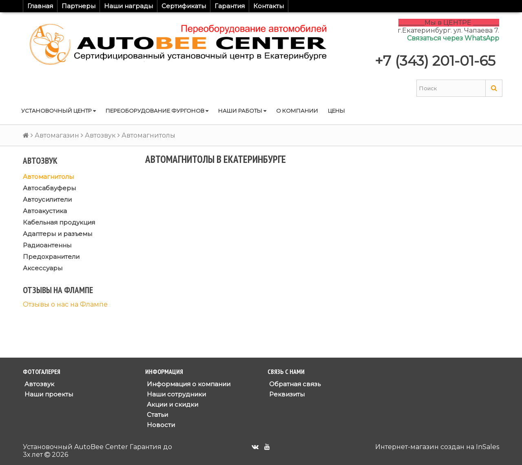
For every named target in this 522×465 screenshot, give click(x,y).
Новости (160, 425)
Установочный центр (58, 110)
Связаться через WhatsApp (453, 38)
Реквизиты (286, 394)
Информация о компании (187, 384)
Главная (40, 6)
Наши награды (128, 6)
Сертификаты (183, 6)
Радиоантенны (47, 245)
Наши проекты (48, 394)
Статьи (156, 414)
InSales (487, 447)
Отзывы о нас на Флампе (65, 304)
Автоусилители (47, 199)
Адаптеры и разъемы (57, 234)
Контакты (268, 6)
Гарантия (230, 6)
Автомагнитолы (48, 176)
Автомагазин (57, 135)
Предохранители (51, 256)
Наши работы (242, 110)
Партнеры (78, 6)
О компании (297, 110)
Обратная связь (294, 384)
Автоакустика (45, 211)
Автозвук (100, 135)
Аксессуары (42, 268)
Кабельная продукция (59, 222)
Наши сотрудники (175, 394)
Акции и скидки (171, 404)
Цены (336, 110)
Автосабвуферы (49, 188)
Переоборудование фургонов (157, 110)
